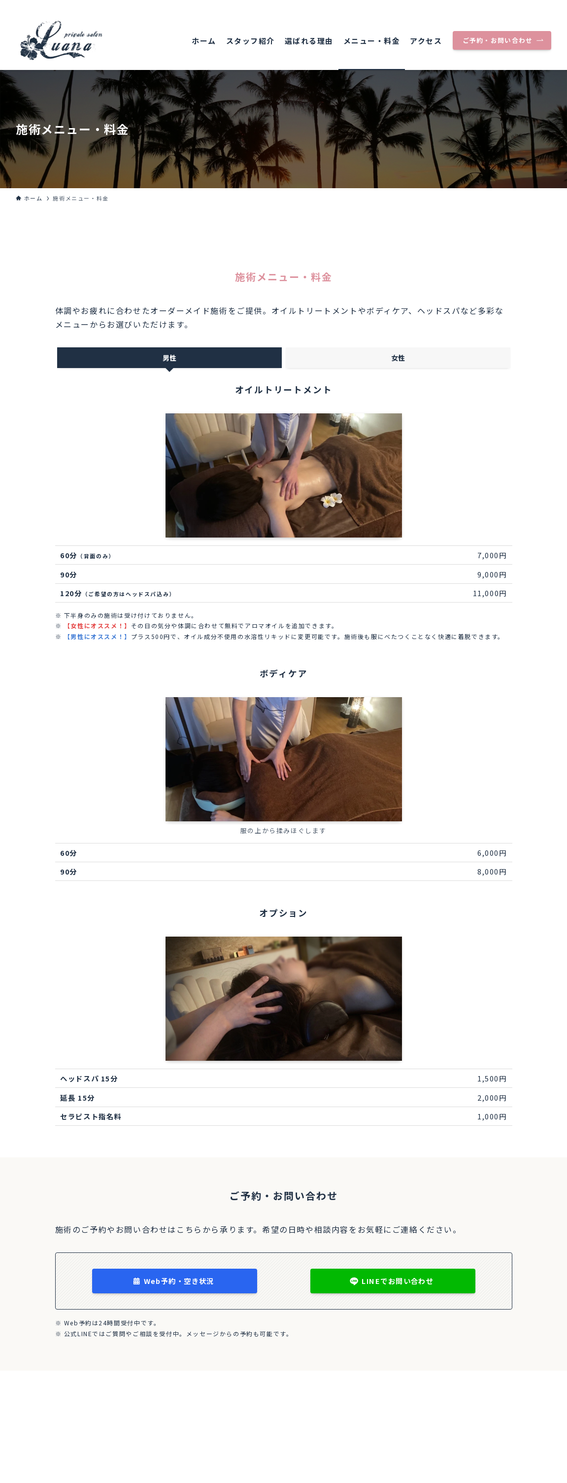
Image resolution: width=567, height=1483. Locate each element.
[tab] (169, 357)
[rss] (544, 5)
